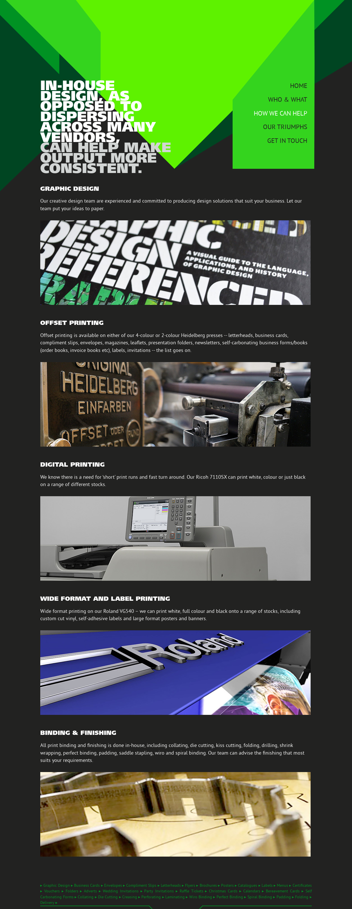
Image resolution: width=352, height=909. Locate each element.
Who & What (287, 100)
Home (298, 86)
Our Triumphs (285, 128)
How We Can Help (280, 114)
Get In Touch (287, 141)
